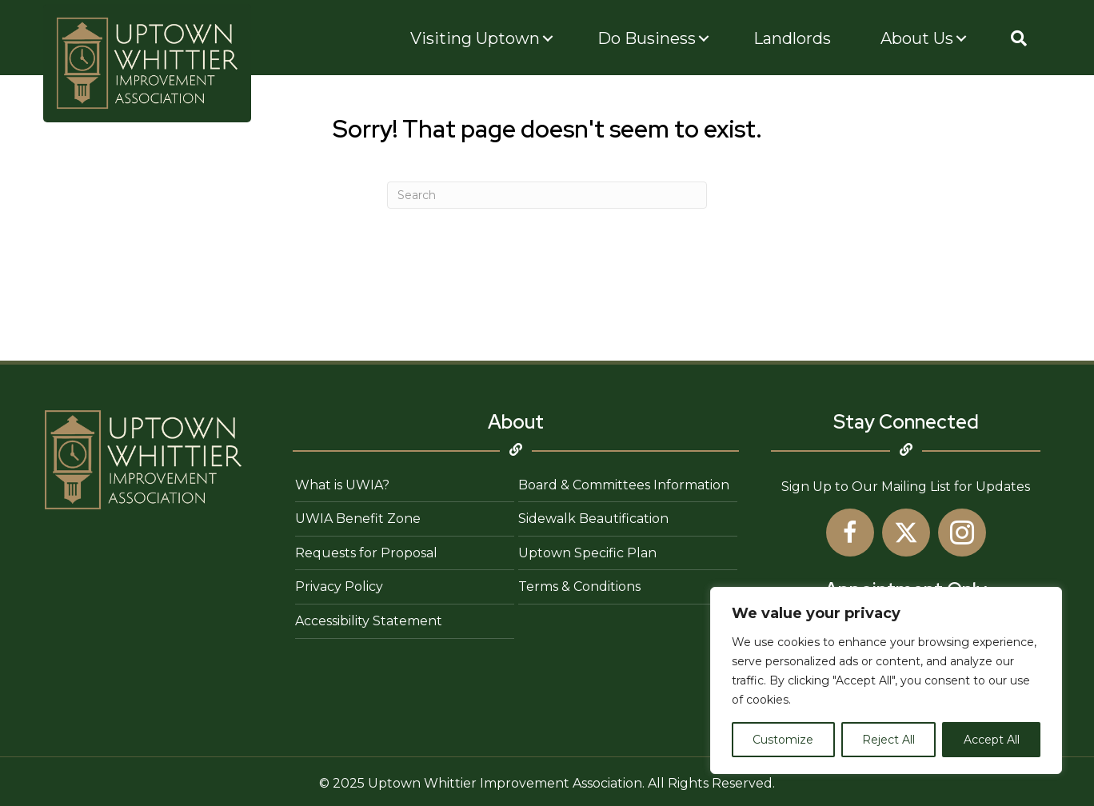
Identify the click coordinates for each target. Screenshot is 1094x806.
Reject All (888, 739)
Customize (783, 739)
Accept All (992, 739)
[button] (1019, 38)
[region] (886, 680)
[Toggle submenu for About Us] (961, 38)
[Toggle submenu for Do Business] (703, 38)
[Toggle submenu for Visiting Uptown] (547, 38)
